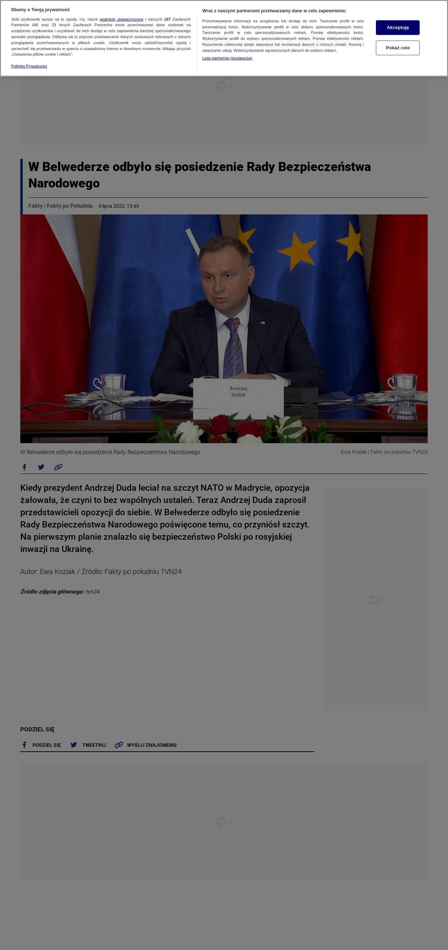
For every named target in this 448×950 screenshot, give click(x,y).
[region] (224, 38)
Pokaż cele (398, 47)
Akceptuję (398, 27)
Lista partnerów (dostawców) (227, 58)
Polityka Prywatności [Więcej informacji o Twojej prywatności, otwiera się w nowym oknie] (29, 66)
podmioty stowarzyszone (122, 19)
